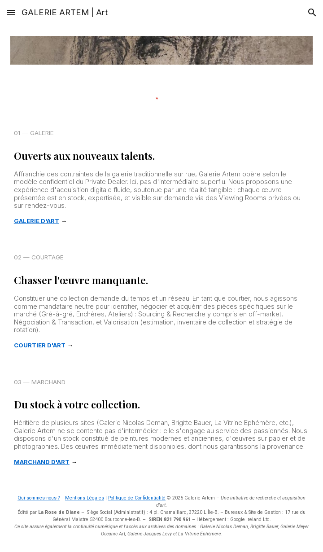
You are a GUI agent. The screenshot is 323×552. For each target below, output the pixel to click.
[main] (161, 177)
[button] (11, 12)
